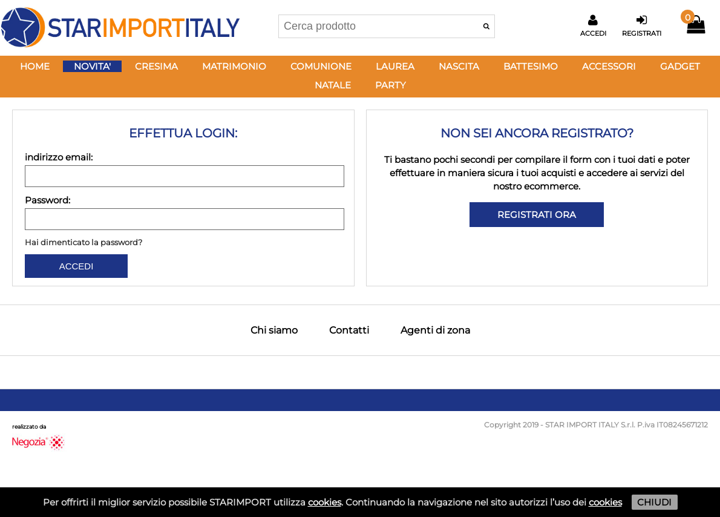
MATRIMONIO (234, 66)
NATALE (333, 85)
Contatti (349, 330)
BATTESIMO (530, 66)
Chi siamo (274, 330)
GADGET (680, 66)
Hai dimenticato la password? (83, 242)
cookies (324, 502)
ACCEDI (76, 266)
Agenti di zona (435, 330)
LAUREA (395, 66)
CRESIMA (156, 66)
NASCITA (459, 66)
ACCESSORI (609, 66)
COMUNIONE (321, 66)
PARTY (390, 85)
